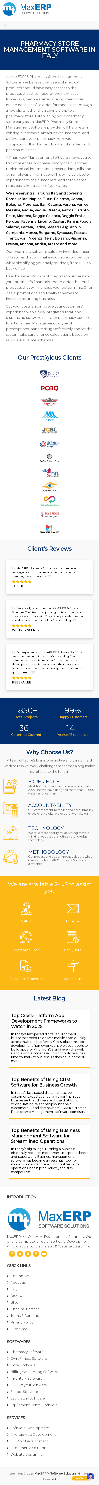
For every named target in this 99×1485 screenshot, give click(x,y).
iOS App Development (27, 1441)
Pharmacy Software (25, 1352)
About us (16, 1282)
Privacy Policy (20, 1322)
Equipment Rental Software (32, 1405)
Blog (13, 1302)
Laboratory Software (26, 1398)
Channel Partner (23, 1309)
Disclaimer (18, 1329)
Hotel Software (21, 1365)
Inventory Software (24, 1378)
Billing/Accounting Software (32, 1372)
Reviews (15, 1296)
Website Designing (25, 1454)
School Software (22, 1392)
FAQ (12, 1289)
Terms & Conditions (25, 1316)
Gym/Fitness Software (27, 1358)
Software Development (28, 1428)
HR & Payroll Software (27, 1385)
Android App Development (31, 1435)
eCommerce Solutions (27, 1448)
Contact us (18, 1276)
